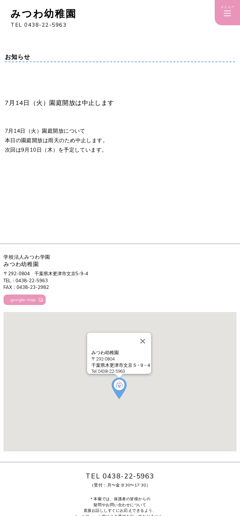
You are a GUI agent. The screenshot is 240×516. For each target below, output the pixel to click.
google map (23, 299)
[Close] (142, 341)
